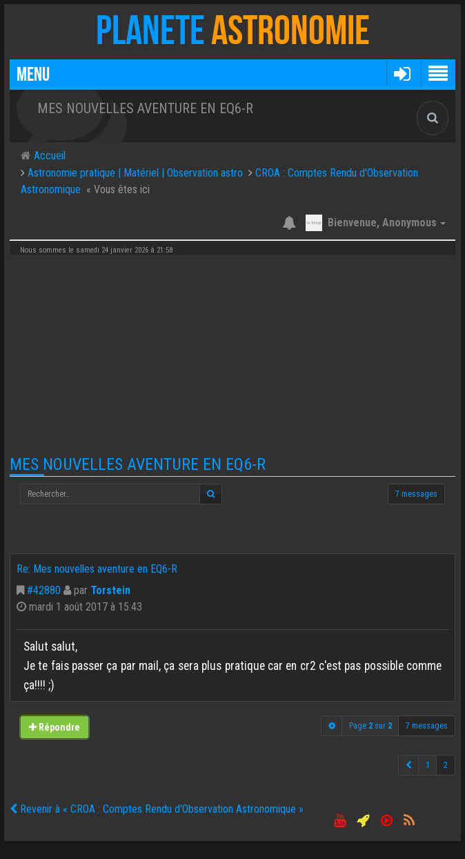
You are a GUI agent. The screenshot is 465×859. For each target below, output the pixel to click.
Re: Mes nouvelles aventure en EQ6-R (97, 568)
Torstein (110, 590)
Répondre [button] (54, 727)
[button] (401, 73)
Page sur (370, 726)
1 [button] (428, 765)
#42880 (44, 590)
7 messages (416, 494)
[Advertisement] (232, 355)
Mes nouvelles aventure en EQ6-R (138, 464)
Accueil (48, 155)
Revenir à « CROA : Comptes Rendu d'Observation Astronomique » (157, 809)
